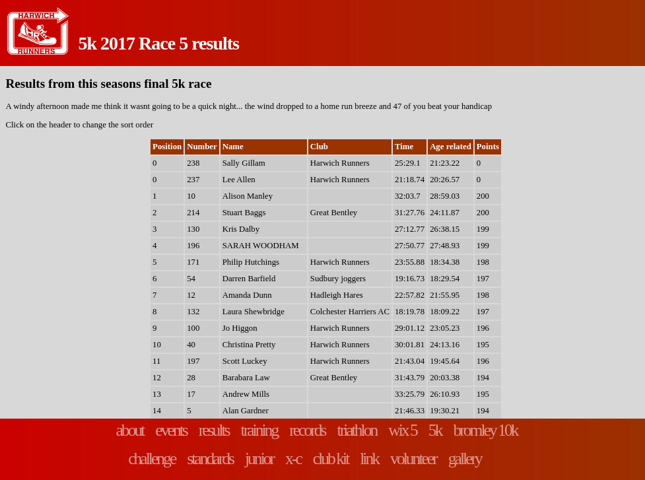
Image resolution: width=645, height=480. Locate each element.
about (129, 430)
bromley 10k (485, 430)
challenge (151, 458)
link (369, 458)
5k (435, 430)
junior (259, 458)
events (170, 430)
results (214, 430)
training (259, 430)
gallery (464, 458)
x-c (293, 458)
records (307, 430)
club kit (330, 458)
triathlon (357, 430)
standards (210, 458)
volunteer (413, 458)
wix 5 (402, 430)
